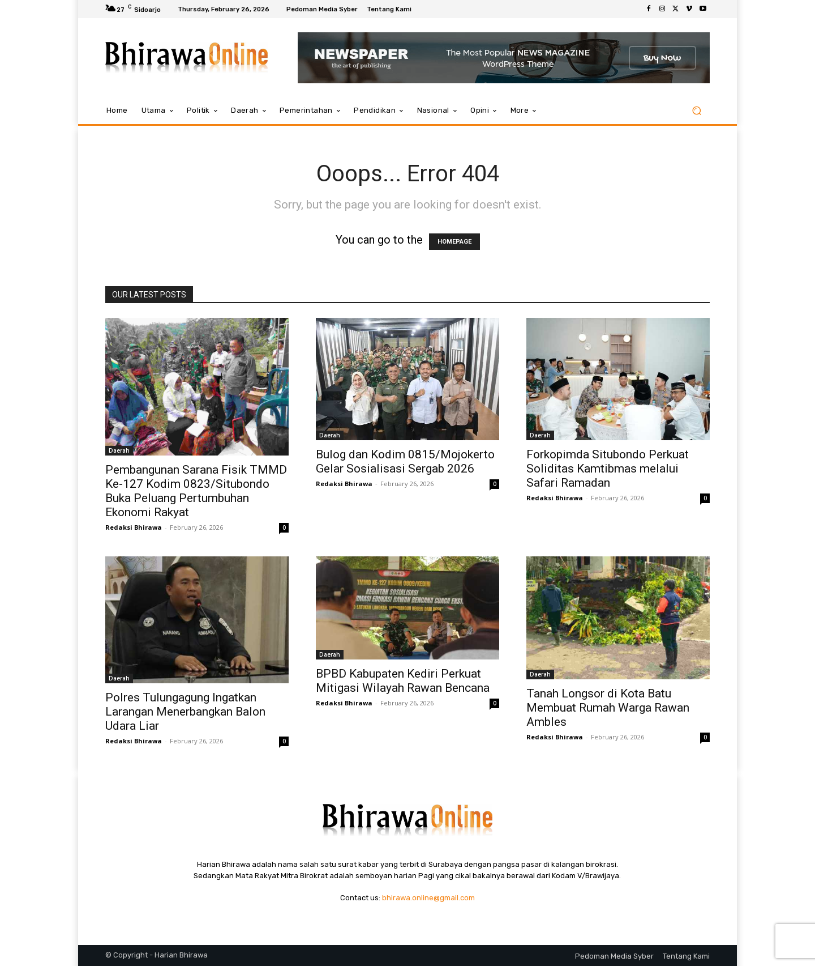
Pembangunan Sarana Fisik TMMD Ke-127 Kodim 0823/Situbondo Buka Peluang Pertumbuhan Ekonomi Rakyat (196, 491)
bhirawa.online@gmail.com (428, 897)
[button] (696, 110)
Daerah (119, 450)
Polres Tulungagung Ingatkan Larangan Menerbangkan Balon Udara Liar (185, 712)
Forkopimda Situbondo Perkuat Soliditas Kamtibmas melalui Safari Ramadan (607, 469)
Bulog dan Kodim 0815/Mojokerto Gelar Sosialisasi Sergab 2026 (405, 461)
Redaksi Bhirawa (133, 527)
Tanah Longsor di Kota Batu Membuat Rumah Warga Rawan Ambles (607, 708)
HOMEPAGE (454, 241)
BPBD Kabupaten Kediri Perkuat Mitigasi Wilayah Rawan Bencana (403, 681)
